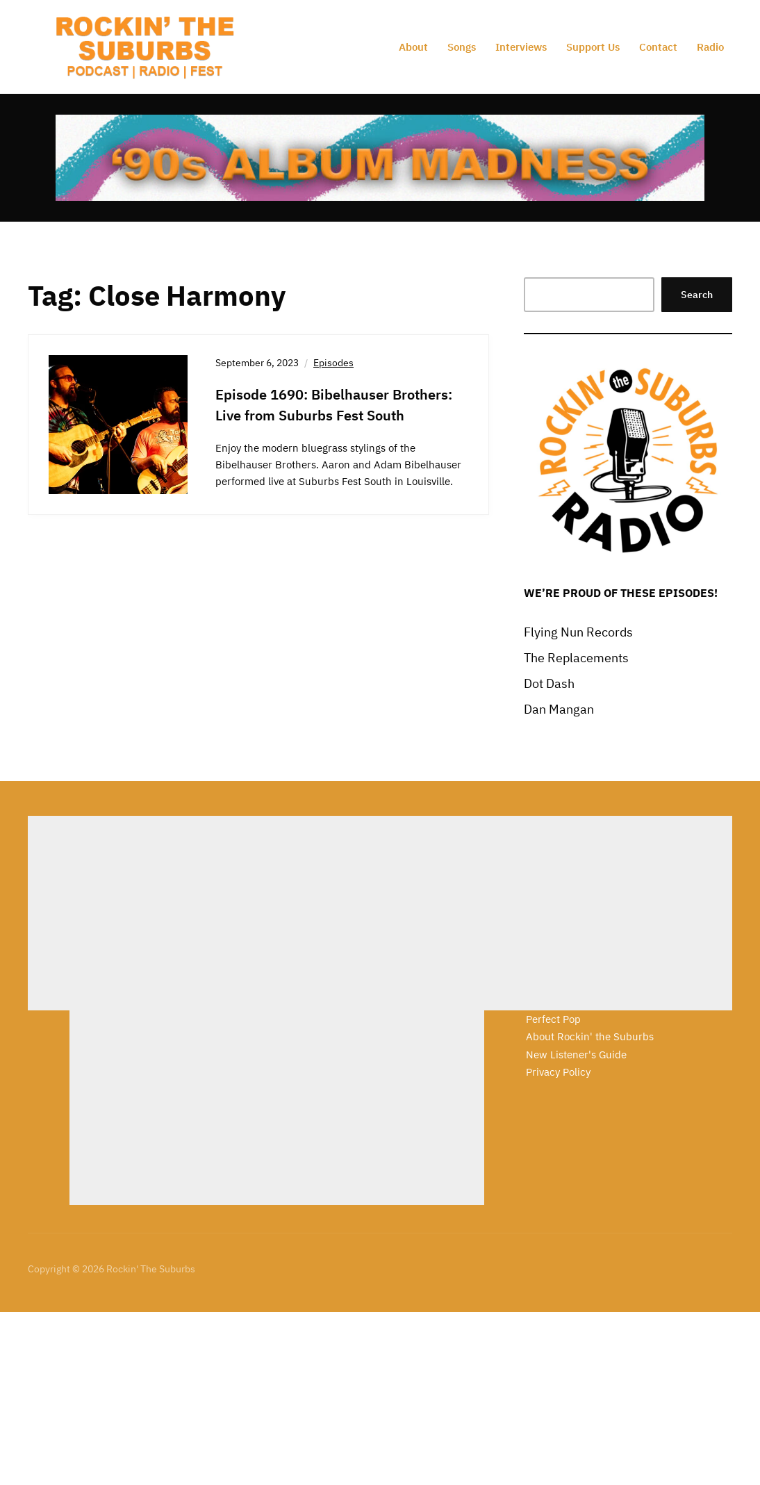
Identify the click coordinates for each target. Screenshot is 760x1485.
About (413, 47)
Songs (461, 47)
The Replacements (576, 658)
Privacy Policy (558, 1071)
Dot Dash (549, 683)
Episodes (333, 362)
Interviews (521, 47)
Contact (658, 47)
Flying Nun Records (578, 632)
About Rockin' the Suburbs (590, 1036)
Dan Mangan (559, 709)
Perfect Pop (553, 1019)
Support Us (593, 47)
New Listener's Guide (576, 1054)
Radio (710, 47)
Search (697, 294)
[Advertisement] (235, 913)
